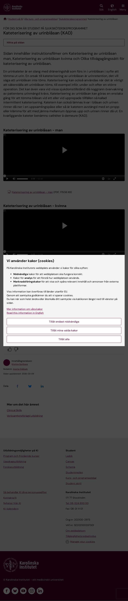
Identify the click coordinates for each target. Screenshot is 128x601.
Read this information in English (25, 313)
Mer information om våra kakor (25, 309)
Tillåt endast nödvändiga (64, 321)
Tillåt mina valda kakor (64, 330)
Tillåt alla (64, 339)
